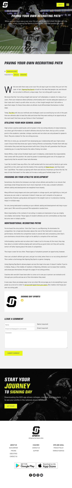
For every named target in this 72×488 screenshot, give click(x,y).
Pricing (13, 450)
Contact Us (13, 456)
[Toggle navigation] (67, 4)
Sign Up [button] (60, 4)
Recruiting (23, 74)
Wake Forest (50, 167)
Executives (13, 453)
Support (36, 450)
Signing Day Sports (36, 32)
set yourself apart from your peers (36, 285)
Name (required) (42, 324)
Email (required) (42, 328)
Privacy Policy (58, 448)
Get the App (10, 406)
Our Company (13, 448)
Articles (16, 74)
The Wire (12, 113)
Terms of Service (58, 450)
